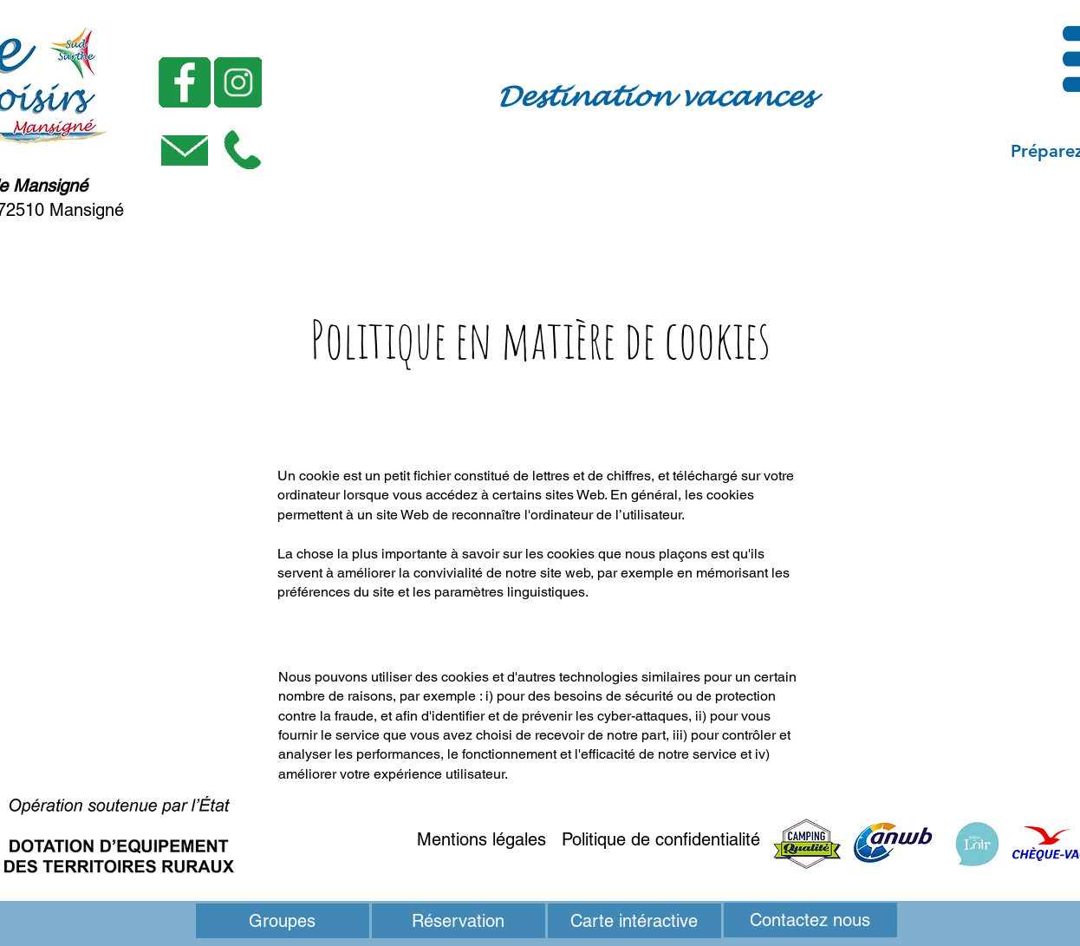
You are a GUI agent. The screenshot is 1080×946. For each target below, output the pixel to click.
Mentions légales (481, 839)
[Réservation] (458, 921)
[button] (242, 149)
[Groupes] (282, 921)
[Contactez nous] (810, 920)
